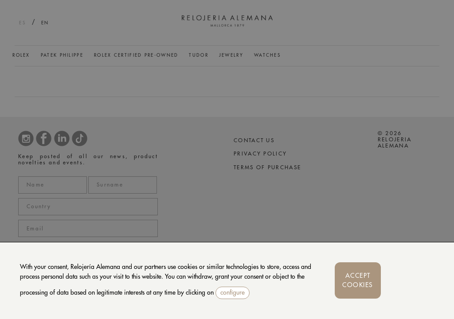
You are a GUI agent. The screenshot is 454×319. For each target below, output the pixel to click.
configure (232, 292)
